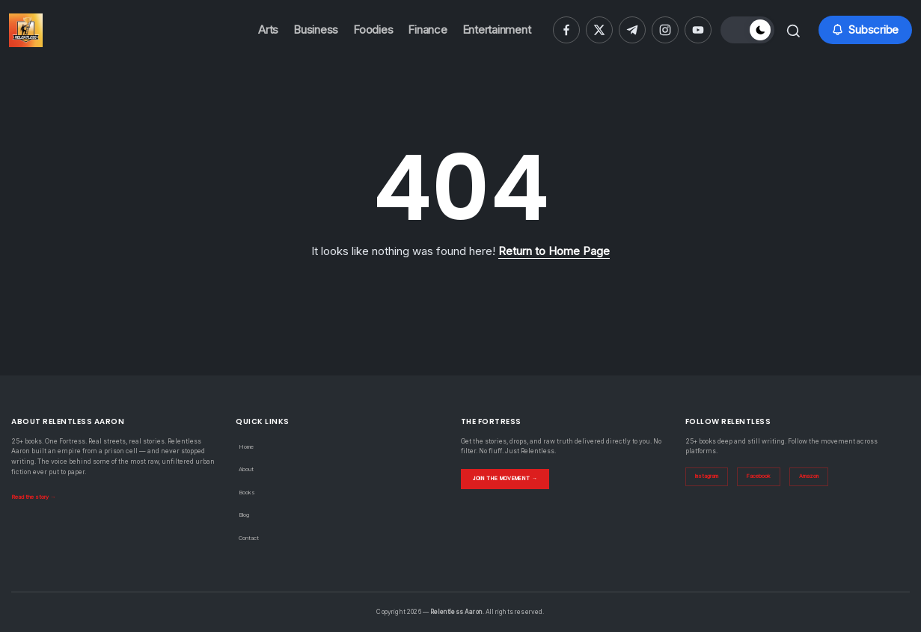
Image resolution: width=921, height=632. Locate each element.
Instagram (710, 477)
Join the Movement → (513, 478)
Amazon (821, 477)
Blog (245, 514)
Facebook (767, 477)
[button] (744, 29)
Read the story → (37, 496)
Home (248, 446)
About (248, 469)
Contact (251, 538)
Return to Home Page (554, 251)
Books (248, 492)
